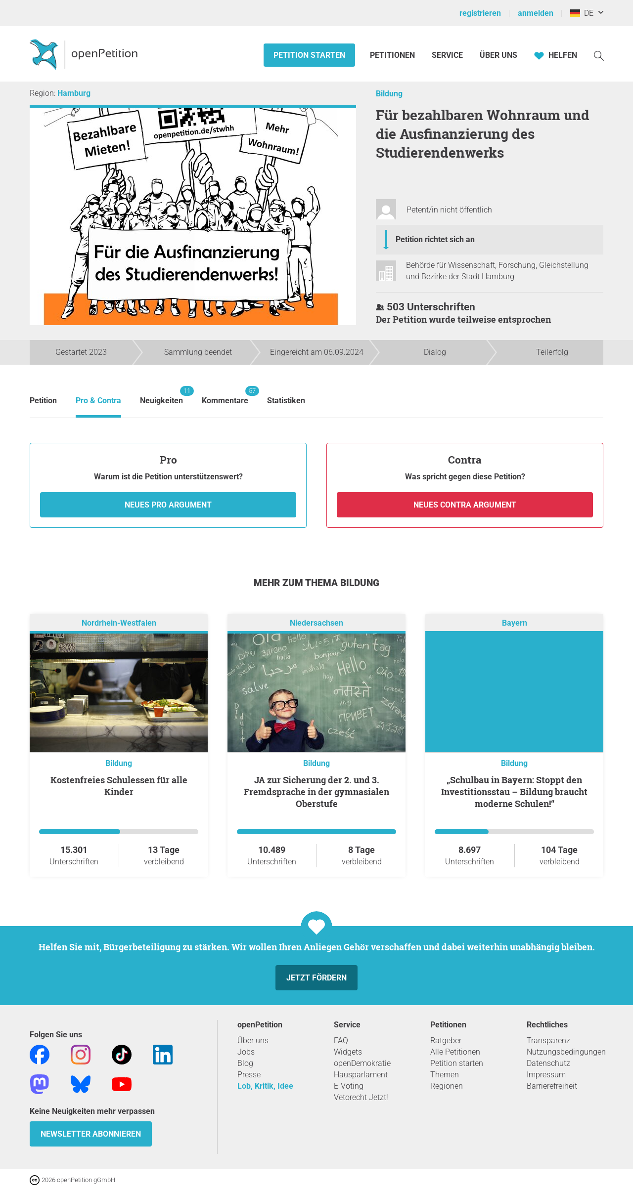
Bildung (389, 93)
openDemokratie (362, 1063)
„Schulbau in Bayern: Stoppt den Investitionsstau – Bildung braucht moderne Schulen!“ (514, 791)
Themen (444, 1074)
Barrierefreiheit (552, 1086)
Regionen (446, 1086)
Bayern (514, 623)
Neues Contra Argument (464, 505)
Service (447, 55)
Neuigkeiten (161, 395)
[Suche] (599, 55)
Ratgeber (445, 1040)
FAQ (341, 1040)
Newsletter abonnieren (91, 1134)
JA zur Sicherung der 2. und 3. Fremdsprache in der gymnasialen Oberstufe (316, 791)
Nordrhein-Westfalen (119, 623)
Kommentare (225, 395)
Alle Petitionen (455, 1052)
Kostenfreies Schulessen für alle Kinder (118, 786)
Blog (245, 1063)
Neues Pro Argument (168, 505)
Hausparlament (361, 1074)
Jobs (246, 1052)
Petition (43, 400)
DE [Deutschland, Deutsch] (581, 13)
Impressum (546, 1074)
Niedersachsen (316, 623)
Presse (249, 1074)
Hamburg (73, 93)
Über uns (253, 1040)
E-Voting (348, 1086)
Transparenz (548, 1040)
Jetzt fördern (316, 977)
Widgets (348, 1052)
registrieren (480, 13)
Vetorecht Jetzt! (361, 1097)
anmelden (535, 13)
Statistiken (286, 400)
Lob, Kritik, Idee (265, 1086)
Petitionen (393, 55)
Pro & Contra (98, 400)
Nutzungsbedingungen (566, 1052)
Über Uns (498, 55)
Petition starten (309, 55)
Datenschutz (548, 1063)
